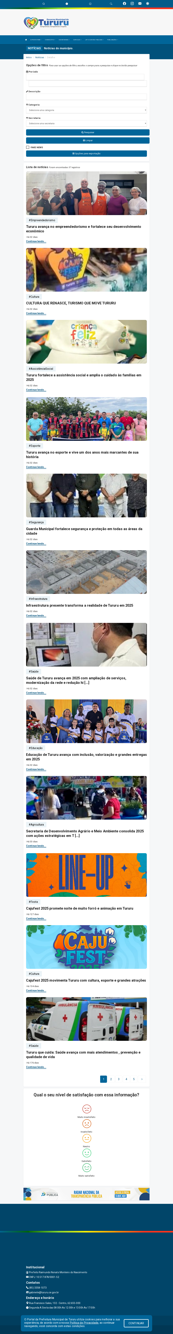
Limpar (88, 140)
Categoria (33, 104)
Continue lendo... (36, 241)
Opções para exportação (86, 153)
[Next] (133, 1079)
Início (29, 57)
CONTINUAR (136, 1323)
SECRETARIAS (64, 40)
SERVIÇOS (77, 40)
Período (32, 71)
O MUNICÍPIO (50, 40)
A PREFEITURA (35, 40)
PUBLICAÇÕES (112, 40)
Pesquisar (87, 132)
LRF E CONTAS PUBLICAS (94, 40)
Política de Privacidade (84, 1322)
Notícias (39, 57)
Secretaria (33, 118)
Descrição (33, 91)
